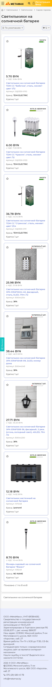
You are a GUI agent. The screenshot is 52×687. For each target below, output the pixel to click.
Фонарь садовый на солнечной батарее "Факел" (23, 565)
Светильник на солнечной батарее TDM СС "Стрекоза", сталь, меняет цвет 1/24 (25, 223)
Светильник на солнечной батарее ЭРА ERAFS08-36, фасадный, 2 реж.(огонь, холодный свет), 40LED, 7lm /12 (25, 430)
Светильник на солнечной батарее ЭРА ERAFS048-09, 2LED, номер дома (25, 361)
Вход (38, 4)
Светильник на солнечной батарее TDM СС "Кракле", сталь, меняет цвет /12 (25, 155)
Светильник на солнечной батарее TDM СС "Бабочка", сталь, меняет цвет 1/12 (25, 86)
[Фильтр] (2, 344)
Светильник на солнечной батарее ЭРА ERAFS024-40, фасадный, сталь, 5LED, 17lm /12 (25, 292)
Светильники (12, 10)
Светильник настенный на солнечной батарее (20, 499)
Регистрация (42, 2)
